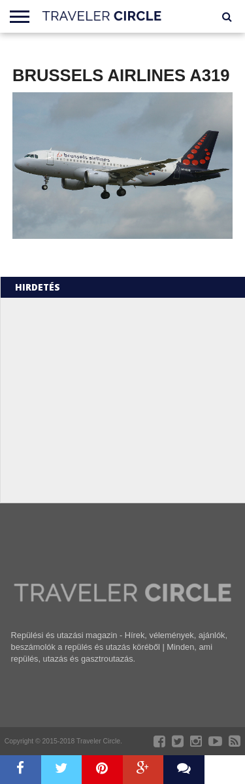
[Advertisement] (121, 399)
